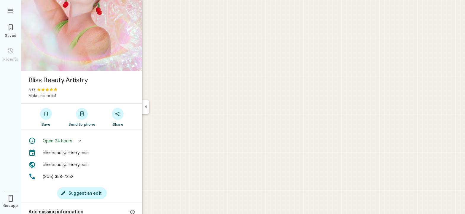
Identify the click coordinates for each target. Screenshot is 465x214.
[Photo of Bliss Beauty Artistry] (81, 35)
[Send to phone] (82, 117)
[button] (81, 141)
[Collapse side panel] (145, 107)
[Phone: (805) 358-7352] (81, 176)
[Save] (46, 117)
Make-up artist (42, 95)
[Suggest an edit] (82, 193)
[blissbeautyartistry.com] (81, 153)
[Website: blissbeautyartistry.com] (81, 165)
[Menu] (10, 10)
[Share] (118, 117)
